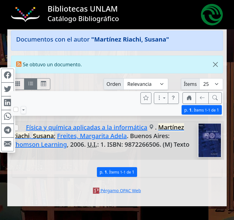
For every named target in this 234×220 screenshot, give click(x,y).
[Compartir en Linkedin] (7, 103)
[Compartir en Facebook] (7, 76)
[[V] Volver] (202, 98)
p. (201, 110)
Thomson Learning (39, 144)
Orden (113, 84)
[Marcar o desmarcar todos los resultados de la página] (15, 109)
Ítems (190, 84)
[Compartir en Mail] (7, 145)
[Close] (215, 64)
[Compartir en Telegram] (7, 131)
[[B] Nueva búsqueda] (215, 98)
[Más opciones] (161, 98)
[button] (173, 98)
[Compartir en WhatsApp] (7, 117)
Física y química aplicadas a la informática (86, 127)
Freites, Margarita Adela (92, 136)
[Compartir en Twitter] (7, 89)
